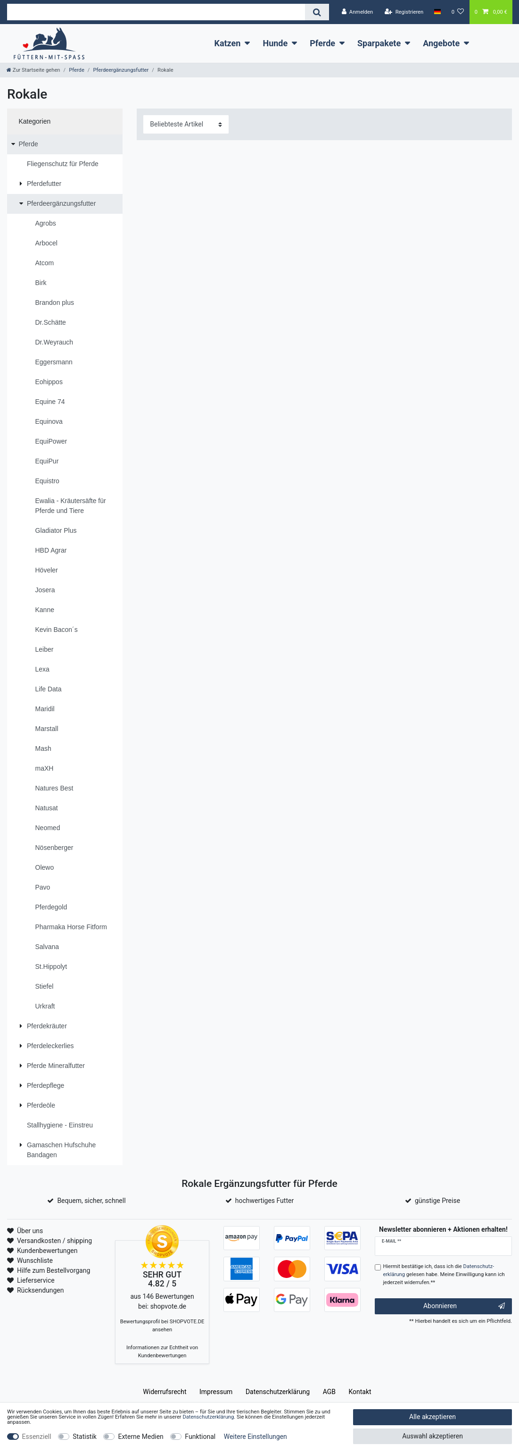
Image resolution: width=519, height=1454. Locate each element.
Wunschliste (35, 1260)
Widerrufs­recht (164, 1391)
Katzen (227, 43)
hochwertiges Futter (264, 1200)
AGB (329, 1391)
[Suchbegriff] (156, 12)
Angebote (441, 43)
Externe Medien (140, 1436)
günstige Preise (437, 1200)
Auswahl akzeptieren (432, 1436)
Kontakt (359, 1391)
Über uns (30, 1231)
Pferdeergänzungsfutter (120, 70)
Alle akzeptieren (432, 1416)
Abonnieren (464, 1306)
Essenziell (36, 1436)
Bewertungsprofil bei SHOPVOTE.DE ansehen (162, 1326)
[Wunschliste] (458, 12)
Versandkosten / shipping (54, 1240)
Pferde (322, 43)
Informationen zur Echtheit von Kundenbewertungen (162, 1352)
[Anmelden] (357, 12)
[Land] (437, 12)
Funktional (200, 1436)
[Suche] (317, 12)
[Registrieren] (403, 12)
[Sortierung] (186, 124)
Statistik (85, 1436)
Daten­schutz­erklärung (278, 1391)
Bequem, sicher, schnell (91, 1200)
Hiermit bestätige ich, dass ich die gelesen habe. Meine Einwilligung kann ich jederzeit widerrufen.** (443, 1274)
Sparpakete (379, 43)
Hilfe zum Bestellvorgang (53, 1270)
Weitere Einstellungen (255, 1436)
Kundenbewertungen (47, 1250)
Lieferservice (36, 1280)
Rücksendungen (40, 1290)
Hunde (275, 43)
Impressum (215, 1391)
